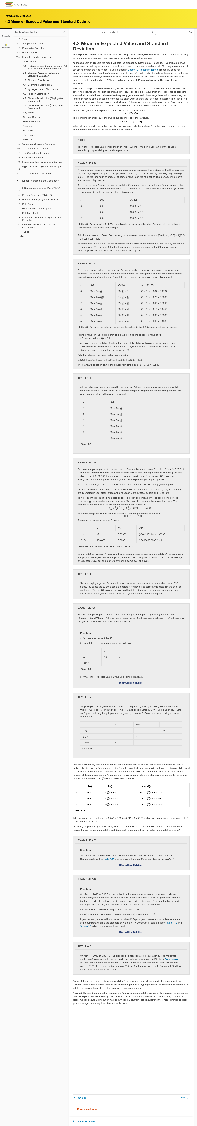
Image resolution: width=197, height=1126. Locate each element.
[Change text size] (190, 32)
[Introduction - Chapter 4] (43, 61)
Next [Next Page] (185, 1097)
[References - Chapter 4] (43, 135)
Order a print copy (87, 1108)
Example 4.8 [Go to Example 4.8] (171, 959)
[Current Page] (43, 74)
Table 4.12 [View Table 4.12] (171, 922)
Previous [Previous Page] (79, 1097)
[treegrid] (40, 138)
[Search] (152, 32)
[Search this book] (123, 32)
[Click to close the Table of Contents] (6, 34)
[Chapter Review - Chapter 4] (43, 117)
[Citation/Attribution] (131, 1121)
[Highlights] (6, 45)
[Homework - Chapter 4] (43, 130)
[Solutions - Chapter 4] (43, 139)
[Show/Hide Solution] (131, 683)
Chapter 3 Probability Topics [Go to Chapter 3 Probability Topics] (143, 69)
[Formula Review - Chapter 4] (43, 121)
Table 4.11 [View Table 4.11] (109, 858)
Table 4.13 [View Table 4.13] (85, 926)
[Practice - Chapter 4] (43, 126)
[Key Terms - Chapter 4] (43, 112)
